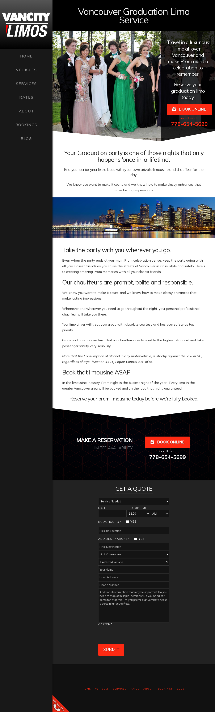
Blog (181, 686)
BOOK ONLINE (189, 109)
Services (119, 686)
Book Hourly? (109, 521)
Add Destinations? (113, 538)
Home (87, 686)
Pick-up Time (137, 508)
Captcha (105, 624)
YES (133, 521)
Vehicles (102, 686)
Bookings (165, 686)
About (148, 686)
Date (102, 508)
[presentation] (130, 634)
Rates (135, 686)
